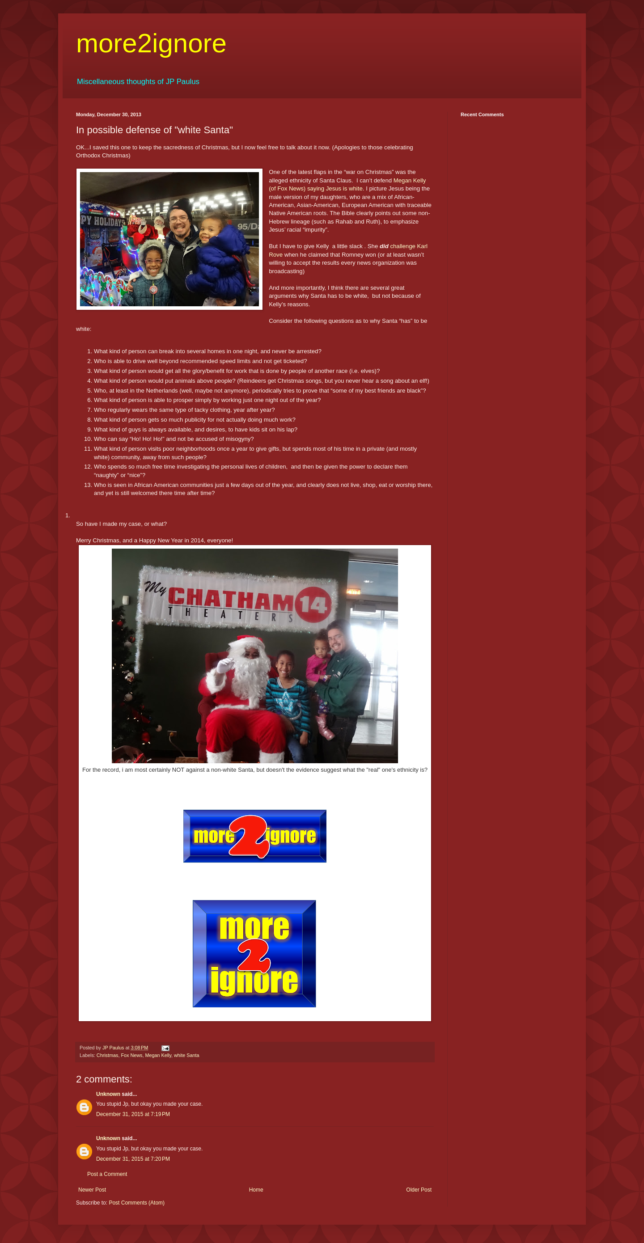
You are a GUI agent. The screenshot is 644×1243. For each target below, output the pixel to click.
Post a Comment (107, 1174)
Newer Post (92, 1190)
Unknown (108, 1094)
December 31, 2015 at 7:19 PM (133, 1114)
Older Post (419, 1190)
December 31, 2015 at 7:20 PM (133, 1159)
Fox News (131, 1055)
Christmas (108, 1055)
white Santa (186, 1055)
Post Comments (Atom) (137, 1203)
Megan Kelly (158, 1055)
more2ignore (151, 43)
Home (256, 1190)
